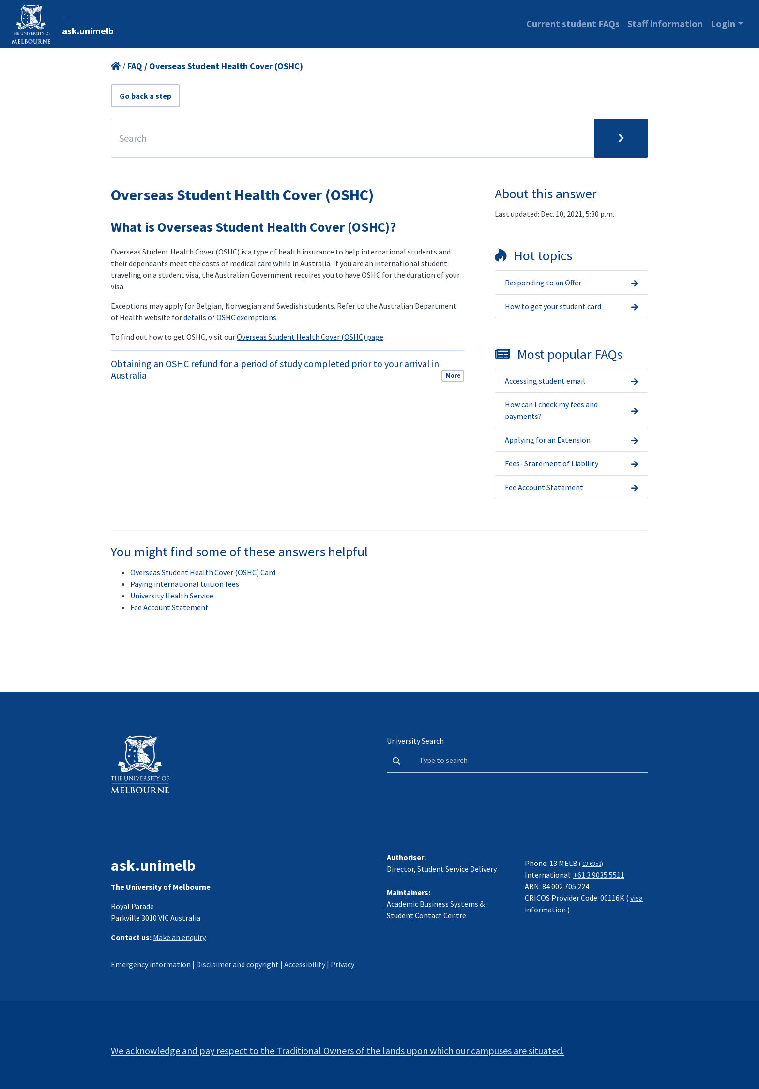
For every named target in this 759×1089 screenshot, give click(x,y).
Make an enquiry (179, 937)
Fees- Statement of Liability (551, 463)
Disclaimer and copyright (237, 964)
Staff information (665, 23)
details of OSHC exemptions (229, 317)
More (453, 375)
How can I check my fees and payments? (551, 410)
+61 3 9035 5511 (598, 875)
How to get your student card (553, 306)
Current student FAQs (573, 23)
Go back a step (145, 96)
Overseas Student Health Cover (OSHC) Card (202, 572)
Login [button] (723, 23)
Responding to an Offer (543, 282)
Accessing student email (545, 381)
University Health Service (171, 595)
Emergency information (151, 964)
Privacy (342, 964)
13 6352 (591, 863)
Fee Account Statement (544, 487)
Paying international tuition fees (184, 584)
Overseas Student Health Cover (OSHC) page (310, 337)
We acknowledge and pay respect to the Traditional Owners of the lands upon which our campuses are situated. (337, 1050)
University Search (415, 741)
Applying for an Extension (548, 440)
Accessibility (304, 964)
